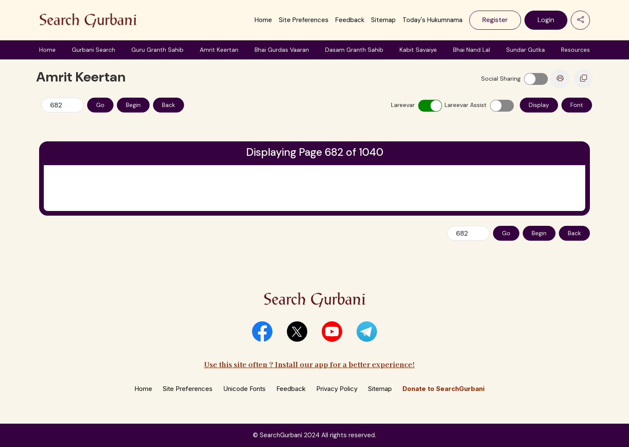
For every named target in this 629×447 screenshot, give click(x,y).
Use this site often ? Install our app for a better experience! (309, 364)
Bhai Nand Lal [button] (471, 49)
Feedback (349, 20)
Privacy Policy (336, 389)
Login (546, 19)
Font (576, 105)
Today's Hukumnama (432, 20)
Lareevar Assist (466, 105)
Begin (133, 105)
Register (495, 19)
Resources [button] (575, 49)
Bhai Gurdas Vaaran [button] (282, 49)
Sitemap (383, 20)
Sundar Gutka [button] (525, 49)
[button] (262, 331)
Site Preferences (304, 20)
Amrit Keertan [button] (219, 49)
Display (539, 105)
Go (100, 105)
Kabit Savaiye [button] (418, 49)
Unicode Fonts (244, 389)
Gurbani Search (93, 49)
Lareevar (403, 105)
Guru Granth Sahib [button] (157, 49)
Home (263, 20)
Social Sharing (501, 78)
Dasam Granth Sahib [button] (354, 49)
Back (168, 105)
